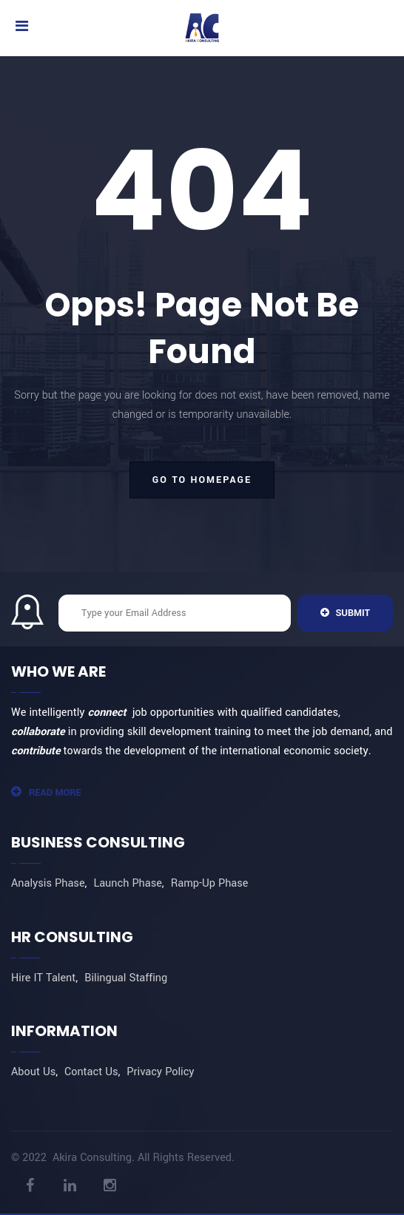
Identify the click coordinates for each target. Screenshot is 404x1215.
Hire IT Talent (43, 978)
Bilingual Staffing (125, 978)
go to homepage (202, 480)
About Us (33, 1072)
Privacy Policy (160, 1072)
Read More (46, 792)
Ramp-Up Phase (210, 883)
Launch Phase (127, 883)
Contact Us (91, 1072)
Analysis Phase (48, 883)
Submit (345, 613)
